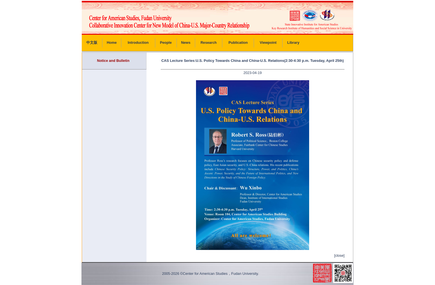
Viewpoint (268, 43)
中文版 (91, 43)
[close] (339, 256)
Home (112, 43)
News (185, 43)
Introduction (138, 43)
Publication (238, 43)
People (166, 43)
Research (209, 43)
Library (293, 43)
